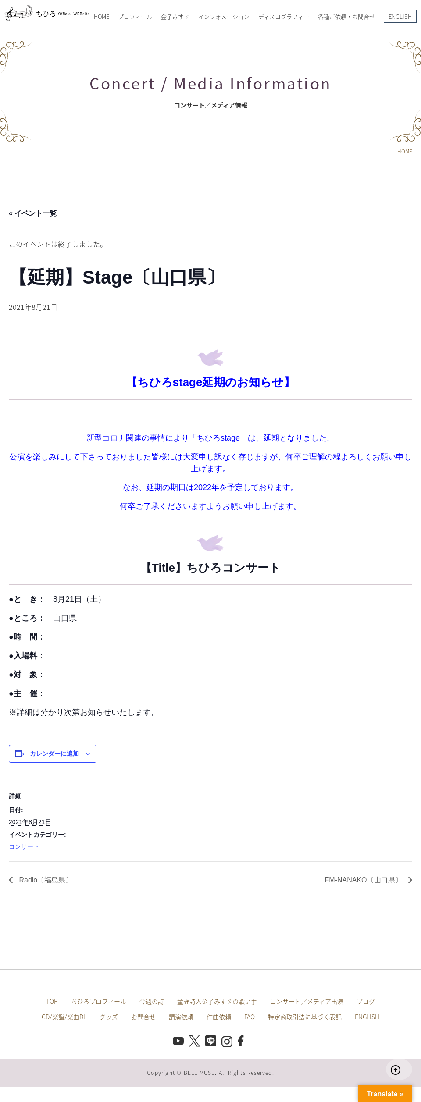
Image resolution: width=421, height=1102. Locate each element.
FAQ (249, 1016)
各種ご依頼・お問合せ (346, 16)
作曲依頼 (219, 1016)
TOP (52, 1001)
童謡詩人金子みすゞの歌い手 (217, 1001)
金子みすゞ (175, 16)
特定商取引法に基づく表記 (305, 1016)
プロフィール (135, 16)
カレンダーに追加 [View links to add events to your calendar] (54, 753)
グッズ (109, 1016)
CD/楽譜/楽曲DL (64, 1016)
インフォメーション (224, 16)
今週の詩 (151, 1001)
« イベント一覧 (33, 213)
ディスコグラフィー (283, 16)
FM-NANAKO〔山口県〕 (364, 880)
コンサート (24, 846)
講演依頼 (181, 1016)
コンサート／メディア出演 (306, 1001)
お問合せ (143, 1016)
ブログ (366, 1001)
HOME (101, 16)
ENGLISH (400, 16)
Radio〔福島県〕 (44, 880)
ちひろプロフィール (98, 1001)
